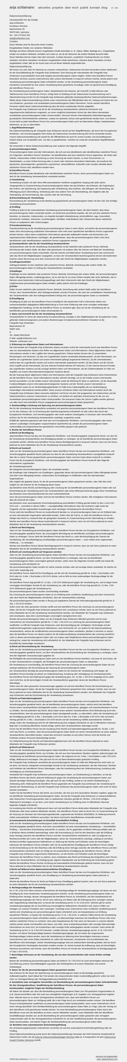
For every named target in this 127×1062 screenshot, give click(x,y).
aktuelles (44, 7)
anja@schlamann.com (20, 38)
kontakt (95, 7)
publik (84, 7)
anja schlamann (22, 7)
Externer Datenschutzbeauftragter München (55, 1037)
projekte (57, 7)
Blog (104, 7)
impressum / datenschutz (39, 1059)
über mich (71, 7)
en (116, 8)
